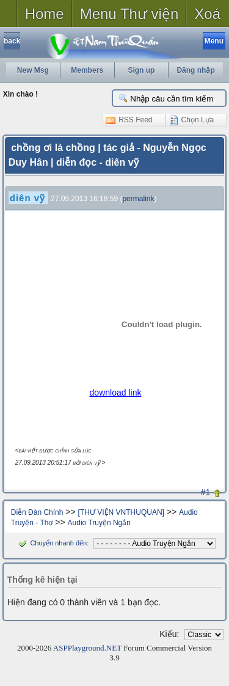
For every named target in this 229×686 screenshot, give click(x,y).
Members (87, 70)
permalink (138, 198)
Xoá (207, 14)
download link (116, 392)
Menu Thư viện (129, 14)
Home (44, 14)
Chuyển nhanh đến (51, 543)
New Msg (33, 70)
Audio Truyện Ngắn (99, 522)
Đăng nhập (195, 70)
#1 (206, 492)
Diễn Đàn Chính (37, 512)
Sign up (141, 70)
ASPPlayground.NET (87, 647)
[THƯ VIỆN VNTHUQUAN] (121, 512)
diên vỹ (27, 198)
